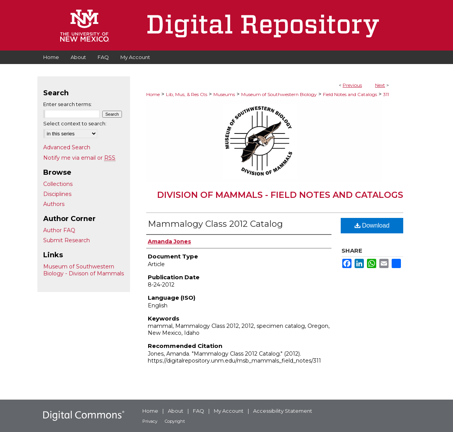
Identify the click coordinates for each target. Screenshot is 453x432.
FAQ (198, 411)
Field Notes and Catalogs (350, 94)
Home (153, 94)
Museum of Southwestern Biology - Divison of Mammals (83, 270)
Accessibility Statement (282, 411)
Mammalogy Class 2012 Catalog (215, 224)
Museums (224, 94)
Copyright (175, 421)
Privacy (149, 421)
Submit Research (66, 240)
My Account (228, 411)
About (175, 411)
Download (372, 225)
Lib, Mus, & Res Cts (186, 94)
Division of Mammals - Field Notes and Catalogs (280, 195)
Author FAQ (59, 230)
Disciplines (57, 194)
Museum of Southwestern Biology (279, 94)
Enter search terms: (67, 104)
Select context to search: (74, 123)
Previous (352, 85)
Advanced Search (66, 147)
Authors (53, 204)
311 (386, 94)
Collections (58, 184)
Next (380, 85)
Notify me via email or (79, 157)
